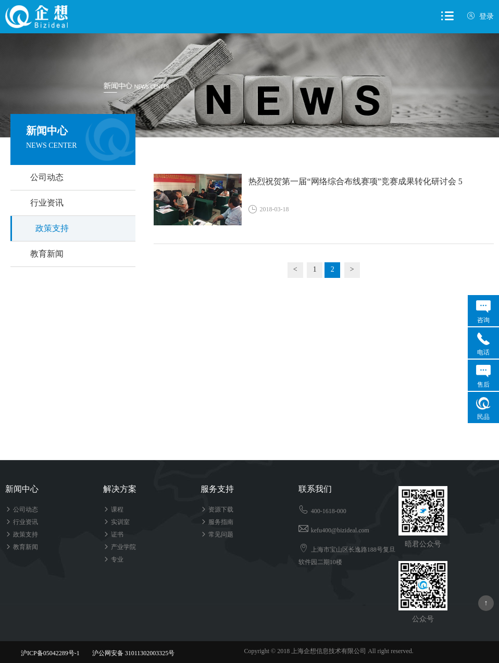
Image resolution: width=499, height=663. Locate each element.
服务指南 (217, 522)
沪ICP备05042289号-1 (50, 653)
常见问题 (217, 534)
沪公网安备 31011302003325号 (129, 653)
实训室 (116, 522)
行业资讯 (47, 202)
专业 (113, 559)
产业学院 (119, 547)
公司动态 (47, 177)
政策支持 (52, 228)
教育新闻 (47, 253)
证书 (113, 534)
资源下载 (217, 509)
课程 (113, 509)
